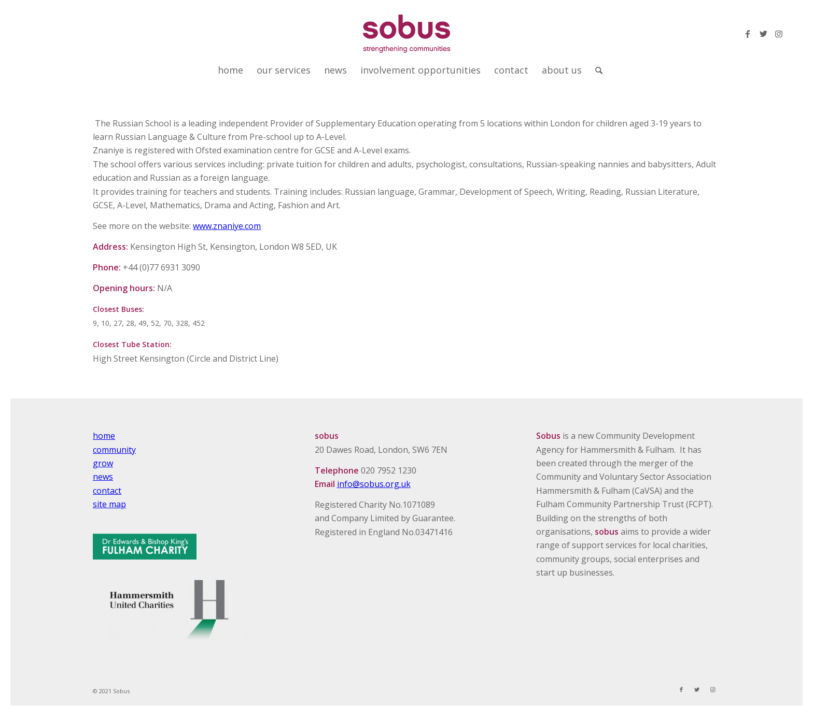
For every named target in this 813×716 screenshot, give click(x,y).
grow (103, 463)
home (104, 435)
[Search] (595, 70)
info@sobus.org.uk (374, 484)
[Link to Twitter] (763, 33)
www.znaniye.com (227, 226)
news (103, 476)
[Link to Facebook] (747, 33)
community (114, 449)
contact (107, 490)
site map (109, 504)
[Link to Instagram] (779, 33)
